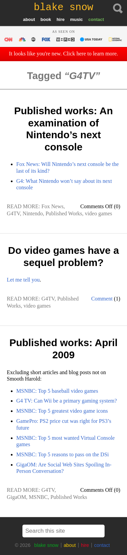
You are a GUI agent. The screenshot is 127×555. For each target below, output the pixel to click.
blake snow (46, 545)
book (46, 19)
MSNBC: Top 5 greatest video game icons (62, 411)
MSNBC (38, 497)
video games (98, 213)
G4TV (13, 213)
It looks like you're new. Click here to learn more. (63, 54)
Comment (101, 298)
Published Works (63, 213)
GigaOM (16, 497)
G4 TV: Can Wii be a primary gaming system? (66, 401)
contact (96, 19)
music (76, 19)
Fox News (52, 206)
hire (61, 19)
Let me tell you (23, 280)
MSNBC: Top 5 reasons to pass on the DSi (62, 454)
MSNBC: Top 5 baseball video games (57, 391)
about (29, 19)
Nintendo (33, 213)
